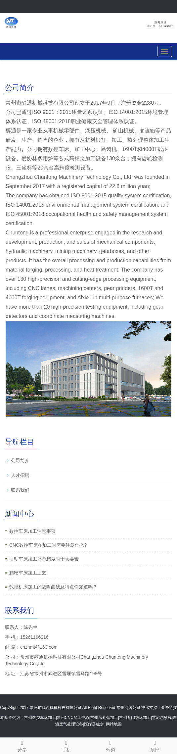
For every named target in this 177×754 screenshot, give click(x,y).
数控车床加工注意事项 (32, 531)
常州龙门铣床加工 (135, 717)
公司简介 (20, 460)
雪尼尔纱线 (162, 717)
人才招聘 (20, 475)
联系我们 (20, 490)
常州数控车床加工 (40, 717)
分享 (22, 745)
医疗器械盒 (94, 724)
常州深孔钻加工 (104, 717)
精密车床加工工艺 (27, 573)
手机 (66, 745)
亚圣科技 (169, 707)
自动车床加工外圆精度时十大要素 (44, 559)
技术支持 (149, 707)
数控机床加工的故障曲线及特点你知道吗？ (53, 586)
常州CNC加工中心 (73, 717)
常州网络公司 (128, 707)
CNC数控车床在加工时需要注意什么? (48, 545)
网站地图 (114, 724)
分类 (111, 745)
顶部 (155, 745)
